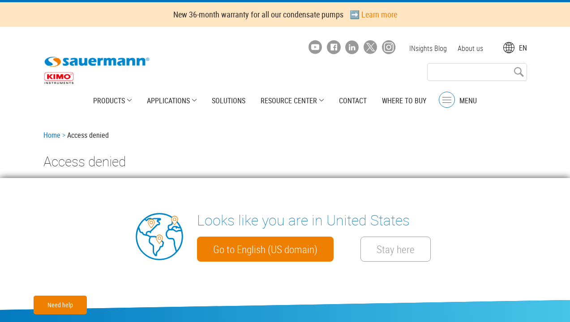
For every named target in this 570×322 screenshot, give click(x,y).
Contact (353, 101)
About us (470, 48)
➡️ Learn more (373, 14)
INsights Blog (428, 48)
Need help (60, 305)
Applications (168, 101)
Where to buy (404, 101)
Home (51, 135)
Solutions (228, 101)
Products (109, 101)
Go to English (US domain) (265, 249)
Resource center (289, 101)
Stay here (396, 249)
